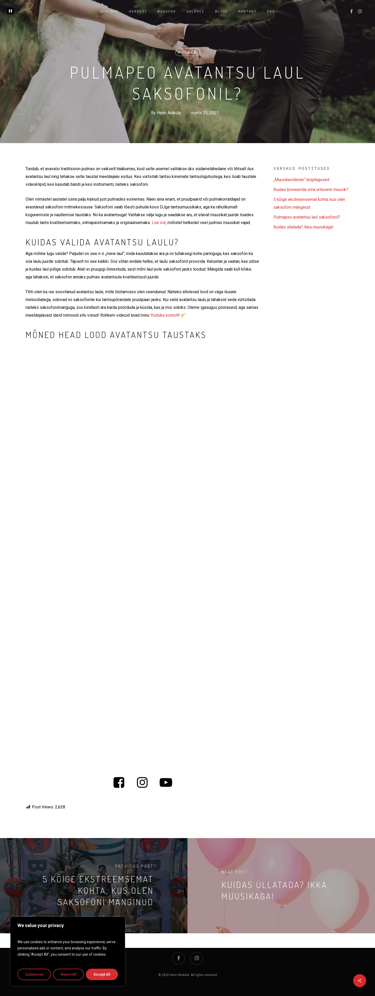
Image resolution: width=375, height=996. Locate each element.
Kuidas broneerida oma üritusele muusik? (310, 189)
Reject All (69, 974)
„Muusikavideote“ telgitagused (301, 179)
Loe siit (159, 222)
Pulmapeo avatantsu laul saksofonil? (306, 217)
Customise (34, 974)
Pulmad (187, 52)
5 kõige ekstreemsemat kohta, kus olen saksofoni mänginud (309, 203)
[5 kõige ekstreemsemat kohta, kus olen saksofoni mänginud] (94, 885)
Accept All (101, 974)
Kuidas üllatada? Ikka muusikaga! (303, 227)
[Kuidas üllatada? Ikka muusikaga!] (281, 885)
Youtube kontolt (164, 315)
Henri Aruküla (169, 112)
